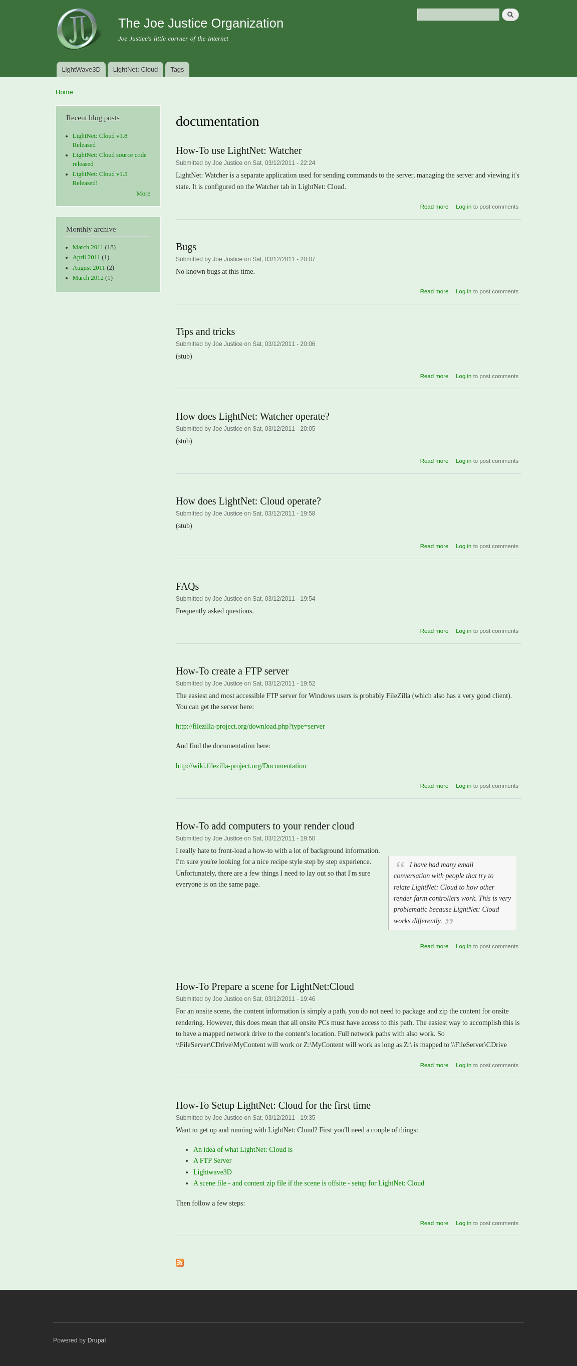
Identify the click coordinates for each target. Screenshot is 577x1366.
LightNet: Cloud (135, 69)
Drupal (97, 1340)
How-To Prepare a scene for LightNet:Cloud (265, 986)
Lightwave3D (212, 1172)
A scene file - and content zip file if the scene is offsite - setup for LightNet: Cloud (308, 1183)
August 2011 (89, 267)
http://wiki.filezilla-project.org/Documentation (241, 766)
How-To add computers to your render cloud (265, 825)
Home (64, 92)
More (143, 193)
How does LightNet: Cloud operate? (248, 500)
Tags (177, 69)
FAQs (187, 586)
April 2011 (86, 257)
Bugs (186, 246)
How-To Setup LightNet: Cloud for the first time (273, 1105)
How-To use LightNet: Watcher (239, 150)
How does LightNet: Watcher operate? (253, 416)
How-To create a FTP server (232, 670)
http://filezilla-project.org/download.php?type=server (250, 726)
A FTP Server (212, 1160)
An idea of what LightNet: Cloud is (243, 1149)
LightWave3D (81, 69)
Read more (434, 207)
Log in (463, 207)
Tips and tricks (205, 331)
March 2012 (88, 277)
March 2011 (88, 247)
